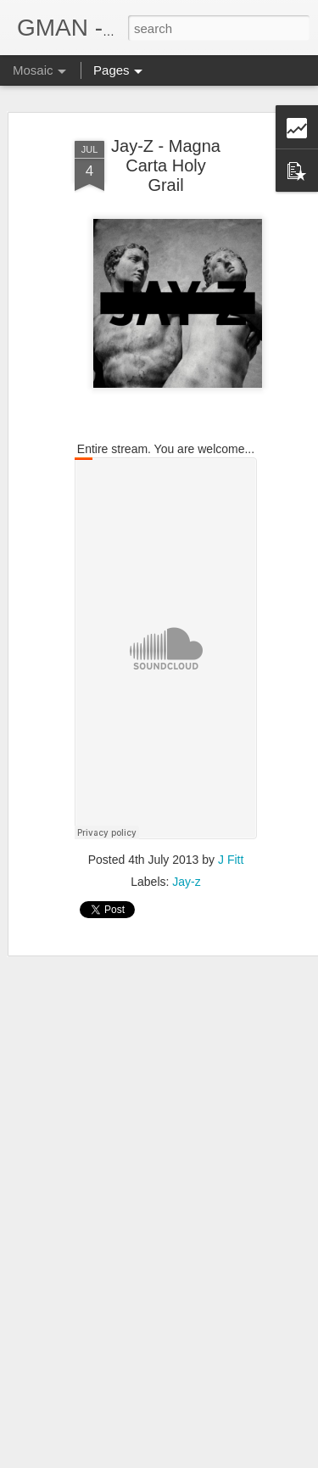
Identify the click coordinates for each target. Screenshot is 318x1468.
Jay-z (186, 881)
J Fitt (230, 859)
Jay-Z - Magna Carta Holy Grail (165, 165)
